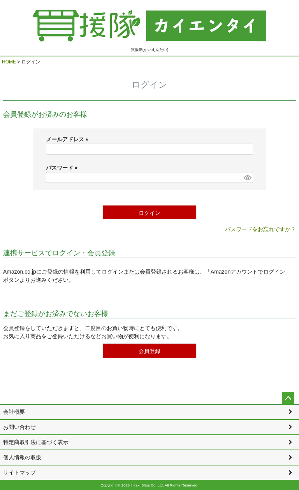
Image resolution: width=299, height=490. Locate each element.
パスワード (63, 168)
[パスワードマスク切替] (247, 177)
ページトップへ (288, 398)
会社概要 (14, 412)
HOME (9, 62)
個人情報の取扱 (22, 457)
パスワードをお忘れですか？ (260, 229)
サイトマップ (19, 472)
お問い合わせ (19, 427)
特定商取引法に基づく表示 (36, 442)
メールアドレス (68, 139)
